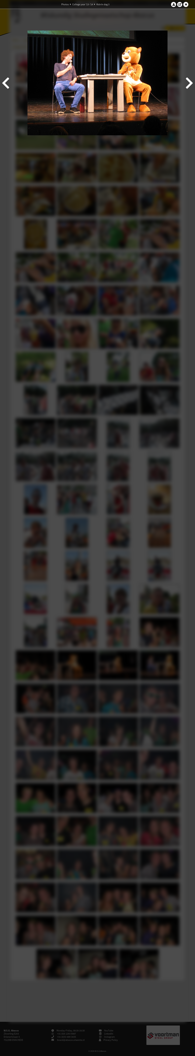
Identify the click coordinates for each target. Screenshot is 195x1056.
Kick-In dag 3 (102, 4)
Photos (65, 4)
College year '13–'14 (82, 4)
